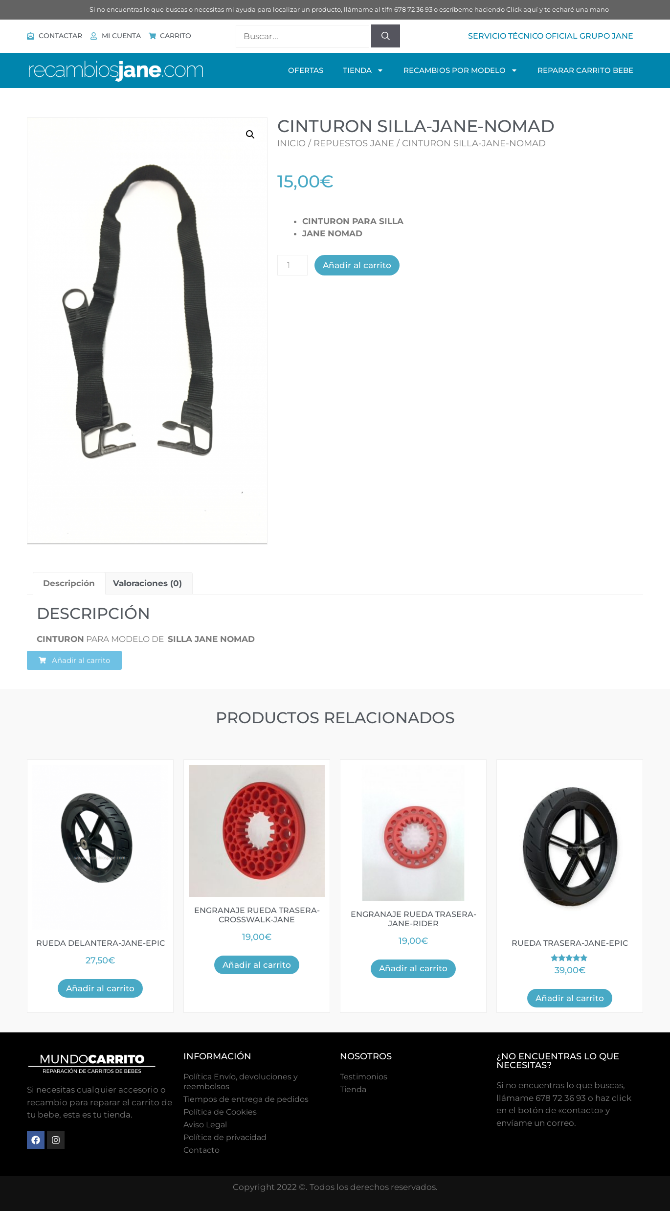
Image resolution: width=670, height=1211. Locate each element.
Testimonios (363, 1076)
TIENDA (363, 70)
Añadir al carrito (357, 265)
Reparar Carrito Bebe (585, 70)
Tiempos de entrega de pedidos (246, 1099)
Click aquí (522, 9)
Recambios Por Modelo (460, 70)
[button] (250, 134)
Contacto (201, 1150)
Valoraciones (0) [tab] (147, 583)
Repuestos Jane (353, 143)
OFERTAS (305, 70)
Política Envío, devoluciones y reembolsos (240, 1081)
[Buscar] (385, 36)
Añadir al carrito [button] (100, 988)
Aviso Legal (205, 1124)
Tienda (353, 1089)
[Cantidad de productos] (292, 265)
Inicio (291, 143)
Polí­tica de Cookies (220, 1112)
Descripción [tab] (69, 583)
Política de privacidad (225, 1137)
